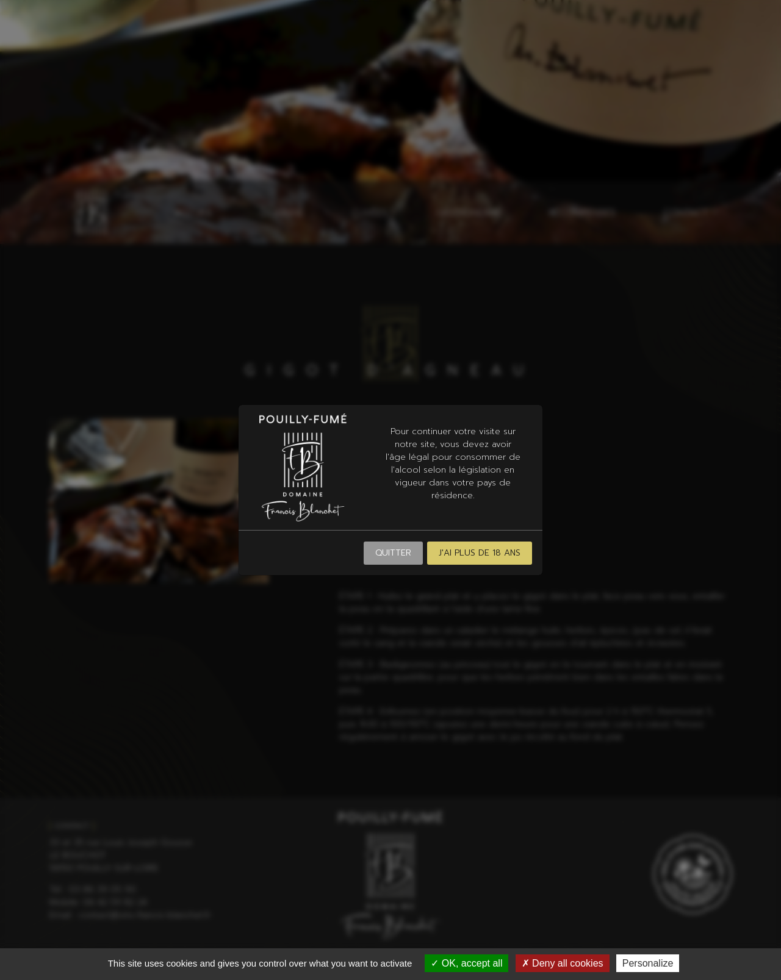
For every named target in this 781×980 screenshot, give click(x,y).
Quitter (393, 552)
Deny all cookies (562, 963)
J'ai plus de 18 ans (479, 552)
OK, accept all (466, 963)
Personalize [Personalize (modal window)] (648, 963)
